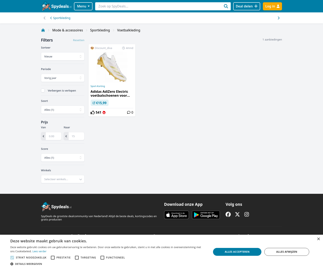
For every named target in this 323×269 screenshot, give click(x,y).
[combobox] (62, 179)
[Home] (43, 30)
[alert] (161, 252)
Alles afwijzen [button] (286, 252)
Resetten (78, 40)
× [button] (318, 239)
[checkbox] (43, 90)
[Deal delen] (246, 6)
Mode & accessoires (67, 30)
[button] (108, 264)
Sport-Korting (98, 86)
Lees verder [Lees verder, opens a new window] (39, 251)
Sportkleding (60, 18)
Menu (83, 6)
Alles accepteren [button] (237, 252)
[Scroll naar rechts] (44, 17)
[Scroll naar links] (278, 17)
